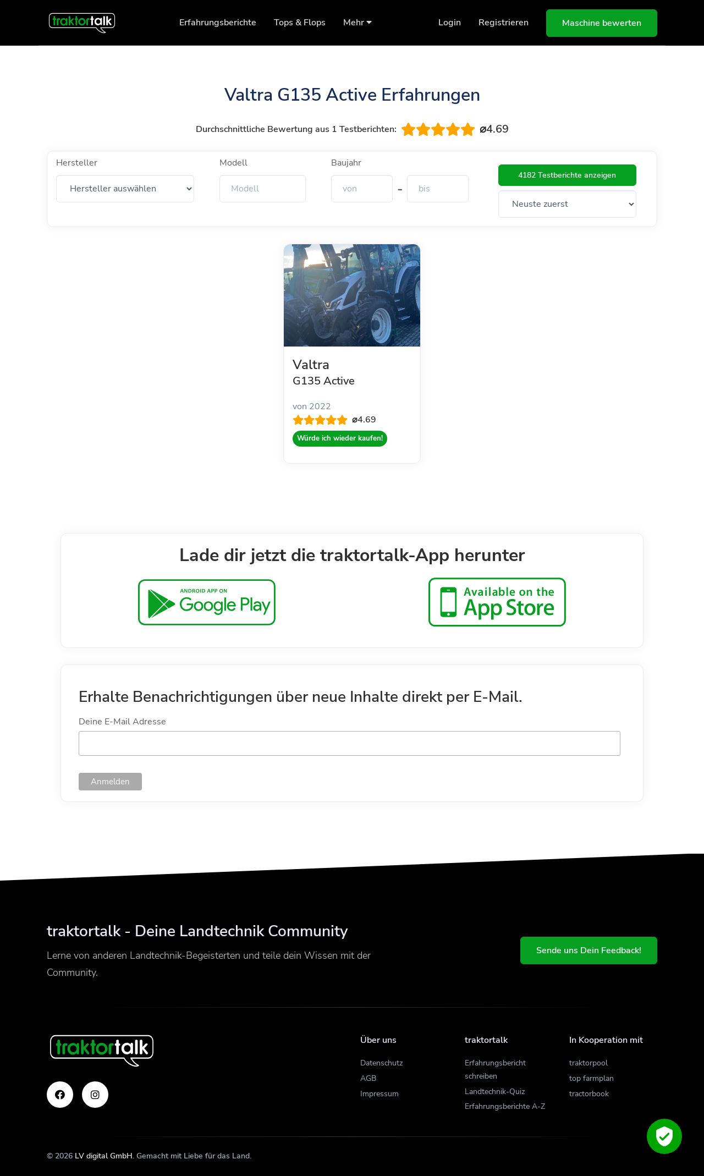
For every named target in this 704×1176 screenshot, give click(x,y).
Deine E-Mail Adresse (122, 722)
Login (449, 23)
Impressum (379, 1094)
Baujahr (346, 163)
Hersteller (76, 163)
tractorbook (589, 1094)
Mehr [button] (357, 23)
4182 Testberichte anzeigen (567, 175)
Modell (233, 163)
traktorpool (588, 1063)
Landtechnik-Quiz (495, 1091)
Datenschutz (381, 1063)
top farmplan (591, 1078)
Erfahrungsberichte (217, 23)
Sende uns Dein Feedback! (588, 950)
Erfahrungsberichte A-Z (505, 1106)
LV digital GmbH (104, 1156)
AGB (368, 1078)
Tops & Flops (300, 23)
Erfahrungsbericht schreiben (495, 1069)
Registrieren (504, 23)
